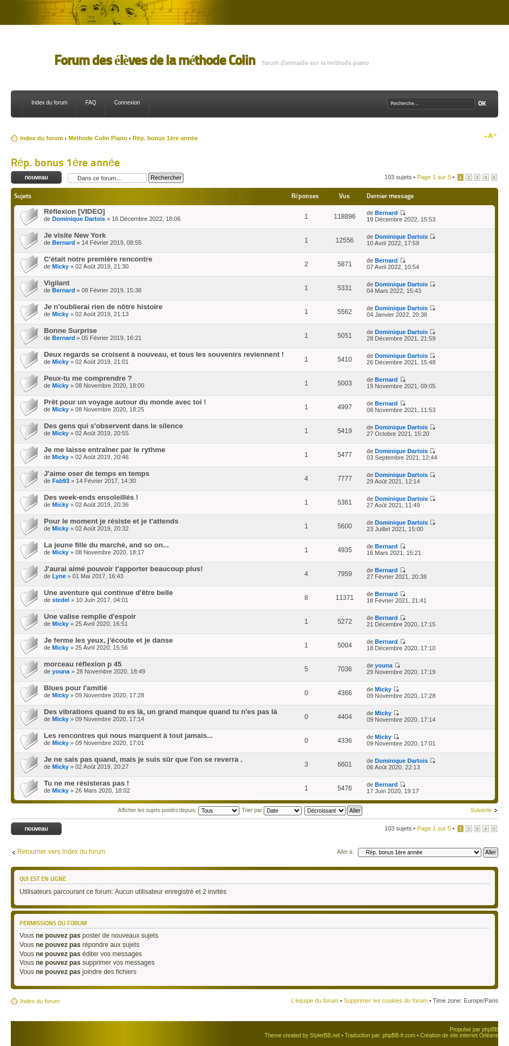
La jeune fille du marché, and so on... (106, 545)
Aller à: (345, 852)
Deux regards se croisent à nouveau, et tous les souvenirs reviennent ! (164, 354)
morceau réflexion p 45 (83, 664)
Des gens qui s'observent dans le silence (113, 426)
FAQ (91, 103)
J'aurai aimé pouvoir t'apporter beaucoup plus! (123, 569)
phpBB (490, 1029)
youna (60, 671)
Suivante (481, 810)
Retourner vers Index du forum (61, 851)
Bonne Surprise (70, 330)
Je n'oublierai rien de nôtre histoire (103, 307)
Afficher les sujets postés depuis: (178, 810)
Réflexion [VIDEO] (74, 211)
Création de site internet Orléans (459, 1035)
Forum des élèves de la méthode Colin (154, 60)
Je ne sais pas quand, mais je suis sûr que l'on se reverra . (143, 759)
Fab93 (60, 481)
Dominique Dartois (78, 218)
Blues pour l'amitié (75, 688)
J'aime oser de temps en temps (96, 473)
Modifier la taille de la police (490, 136)
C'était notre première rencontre (98, 259)
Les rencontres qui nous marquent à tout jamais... (128, 735)
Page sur (434, 177)
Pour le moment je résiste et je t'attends (111, 521)
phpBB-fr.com (398, 1035)
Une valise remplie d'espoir (90, 616)
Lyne (59, 576)
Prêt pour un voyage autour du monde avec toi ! (125, 402)
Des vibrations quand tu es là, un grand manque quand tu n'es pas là (160, 712)
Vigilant (56, 283)
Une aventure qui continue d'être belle (108, 593)
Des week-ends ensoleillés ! (91, 497)
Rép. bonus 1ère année (165, 138)
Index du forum (49, 103)
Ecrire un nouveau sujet (36, 178)
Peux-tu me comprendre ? (88, 378)
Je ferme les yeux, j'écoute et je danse (108, 640)
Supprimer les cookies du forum (386, 1000)
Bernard (386, 213)
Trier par (272, 810)
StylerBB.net (325, 1035)
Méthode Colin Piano (97, 138)
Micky (60, 266)
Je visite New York (75, 235)
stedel (60, 600)
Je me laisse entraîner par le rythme (104, 450)
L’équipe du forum (314, 1000)
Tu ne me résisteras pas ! (86, 783)
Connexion (127, 103)
